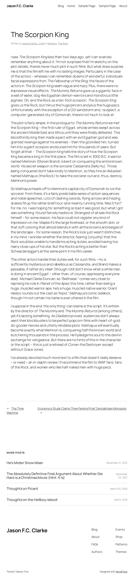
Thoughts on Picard (22, 489)
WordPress (121, 571)
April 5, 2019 (120, 499)
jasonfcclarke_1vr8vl (33, 43)
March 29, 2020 (118, 488)
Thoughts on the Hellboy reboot (32, 500)
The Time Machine (15, 410)
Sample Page (86, 6)
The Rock (63, 43)
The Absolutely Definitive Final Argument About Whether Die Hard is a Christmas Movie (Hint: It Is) (55, 476)
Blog (61, 6)
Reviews (52, 43)
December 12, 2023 (116, 462)
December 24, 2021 (121, 475)
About (123, 6)
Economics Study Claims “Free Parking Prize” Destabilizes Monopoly (82, 408)
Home (71, 6)
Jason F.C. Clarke (20, 5)
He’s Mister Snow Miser (25, 463)
